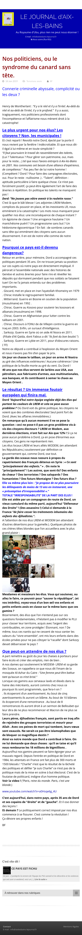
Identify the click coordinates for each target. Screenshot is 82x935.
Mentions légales (71, 926)
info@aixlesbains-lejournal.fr (44, 36)
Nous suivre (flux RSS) (41, 39)
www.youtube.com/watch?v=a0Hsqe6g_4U (29, 791)
